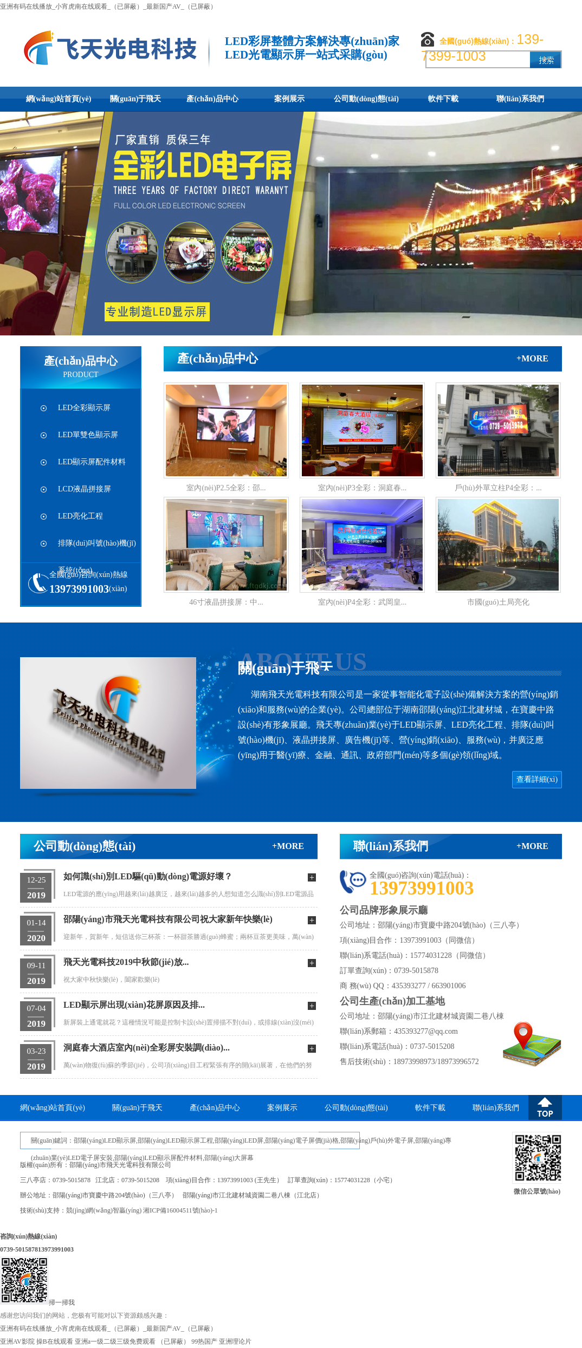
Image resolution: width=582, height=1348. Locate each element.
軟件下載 (443, 99)
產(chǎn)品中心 (212, 99)
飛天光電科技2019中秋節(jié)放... (126, 962)
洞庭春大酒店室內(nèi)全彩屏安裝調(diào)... (146, 1047)
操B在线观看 (54, 1341)
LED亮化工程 (80, 516)
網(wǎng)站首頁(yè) (59, 99)
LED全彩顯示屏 (84, 408)
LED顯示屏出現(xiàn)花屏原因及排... (134, 1004)
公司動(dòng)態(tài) (366, 99)
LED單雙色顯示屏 (88, 435)
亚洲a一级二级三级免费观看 (115, 1341)
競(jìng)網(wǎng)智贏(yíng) (104, 1210)
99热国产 (204, 1341)
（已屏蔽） (173, 1341)
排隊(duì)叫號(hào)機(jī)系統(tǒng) (97, 548)
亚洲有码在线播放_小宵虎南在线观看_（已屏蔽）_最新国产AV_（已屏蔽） (108, 6)
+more (532, 358)
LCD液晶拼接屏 (84, 489)
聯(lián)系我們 (520, 99)
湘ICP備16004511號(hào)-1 (180, 1210)
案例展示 (289, 99)
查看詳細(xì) (537, 779)
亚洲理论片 (235, 1341)
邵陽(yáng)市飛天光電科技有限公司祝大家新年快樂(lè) (168, 919)
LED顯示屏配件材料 (92, 462)
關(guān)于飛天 (135, 99)
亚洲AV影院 (17, 1341)
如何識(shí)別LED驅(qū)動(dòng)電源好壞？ (147, 876)
